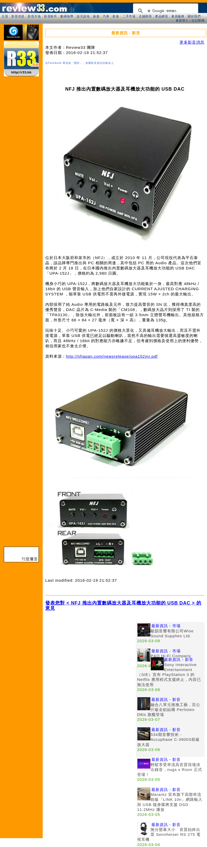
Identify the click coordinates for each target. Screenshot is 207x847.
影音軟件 (50, 16)
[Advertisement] (48, 670)
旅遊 (96, 16)
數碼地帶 (66, 16)
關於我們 (194, 16)
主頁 (5, 16)
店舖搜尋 (145, 16)
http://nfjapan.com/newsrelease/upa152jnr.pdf (112, 356)
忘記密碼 (197, 20)
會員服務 (177, 16)
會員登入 (182, 20)
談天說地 (83, 16)
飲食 (116, 16)
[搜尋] (165, 11)
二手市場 (128, 16)
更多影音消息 (192, 42)
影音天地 (34, 16)
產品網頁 (161, 16)
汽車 (106, 16)
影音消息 (17, 16)
